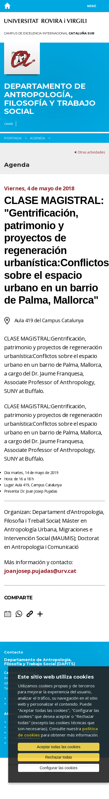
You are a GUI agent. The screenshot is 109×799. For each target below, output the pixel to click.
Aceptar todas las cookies (59, 747)
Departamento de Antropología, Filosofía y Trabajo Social (50, 99)
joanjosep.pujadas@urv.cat (40, 571)
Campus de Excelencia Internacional (49, 33)
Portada (13, 138)
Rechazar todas (58, 757)
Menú (91, 6)
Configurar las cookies (59, 768)
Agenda (37, 138)
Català (8, 124)
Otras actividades (91, 152)
